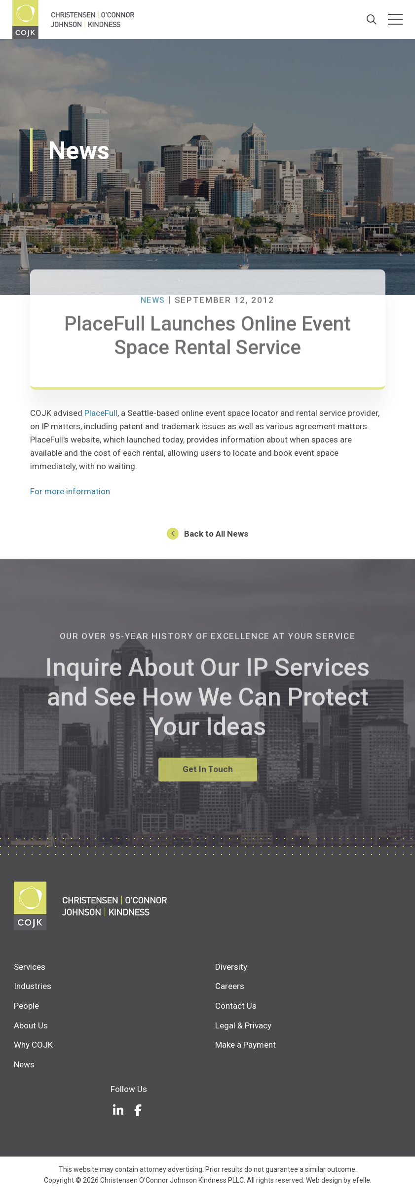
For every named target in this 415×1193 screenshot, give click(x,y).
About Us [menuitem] (31, 1025)
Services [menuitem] (29, 966)
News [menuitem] (24, 1064)
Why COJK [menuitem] (33, 1045)
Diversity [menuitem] (231, 966)
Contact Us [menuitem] (236, 1006)
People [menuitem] (26, 1006)
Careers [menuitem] (229, 986)
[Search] (369, 19)
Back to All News (216, 533)
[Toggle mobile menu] (395, 19)
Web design (324, 1180)
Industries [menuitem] (32, 986)
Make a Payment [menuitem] (245, 1045)
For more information (70, 491)
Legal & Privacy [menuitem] (243, 1025)
